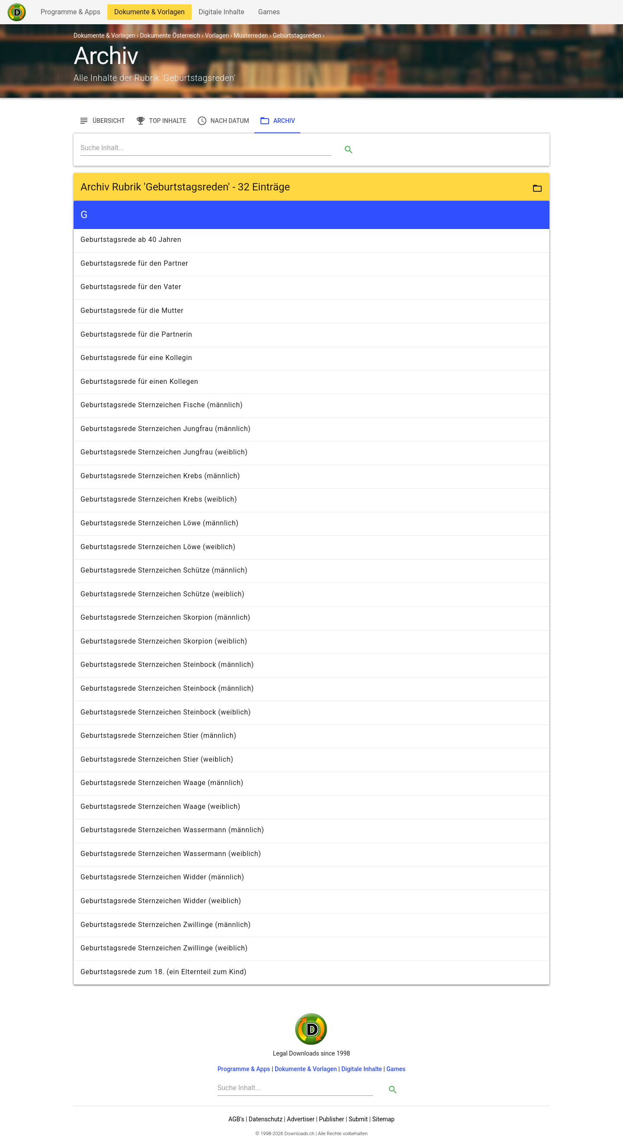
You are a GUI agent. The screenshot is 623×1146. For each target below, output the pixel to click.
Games (271, 13)
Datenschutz (266, 1119)
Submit (358, 1119)
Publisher (331, 1119)
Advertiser (301, 1119)
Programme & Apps (70, 13)
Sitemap (383, 1119)
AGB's (236, 1119)
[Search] (205, 148)
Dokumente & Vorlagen (149, 13)
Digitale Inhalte (221, 13)
